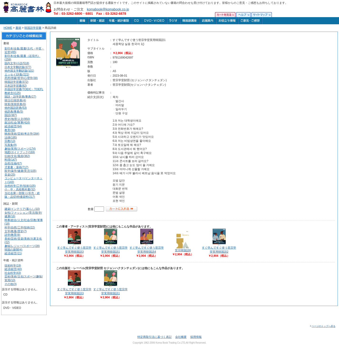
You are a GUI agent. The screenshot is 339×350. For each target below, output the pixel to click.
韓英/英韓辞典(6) (15, 104)
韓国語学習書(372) (16, 82)
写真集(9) (11, 145)
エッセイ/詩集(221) (17, 74)
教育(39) (10, 130)
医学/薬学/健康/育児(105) (20, 171)
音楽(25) (10, 174)
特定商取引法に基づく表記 (154, 337)
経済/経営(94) (13, 126)
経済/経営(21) (13, 253)
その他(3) (11, 284)
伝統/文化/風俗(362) (17, 156)
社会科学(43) (13, 273)
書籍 (18, 28)
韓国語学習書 (32, 28)
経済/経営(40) (13, 269)
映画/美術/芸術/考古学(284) (22, 133)
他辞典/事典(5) (14, 111)
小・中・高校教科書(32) (20, 189)
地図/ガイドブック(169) (20, 152)
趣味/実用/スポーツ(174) (20, 148)
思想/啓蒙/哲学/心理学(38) (21, 78)
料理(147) (11, 159)
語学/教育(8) (12, 235)
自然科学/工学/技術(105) (20, 185)
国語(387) (11, 115)
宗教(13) (10, 141)
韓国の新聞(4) (13, 249)
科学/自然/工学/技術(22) (20, 227)
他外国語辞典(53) (16, 107)
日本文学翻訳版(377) (18, 67)
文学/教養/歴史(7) (16, 231)
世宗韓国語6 (183, 250)
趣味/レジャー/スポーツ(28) (22, 246)
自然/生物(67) (13, 163)
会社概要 (181, 337)
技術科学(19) (13, 265)
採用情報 (196, 337)
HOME (8, 28)
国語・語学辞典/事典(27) (20, 96)
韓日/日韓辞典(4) (15, 100)
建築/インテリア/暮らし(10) (22, 209)
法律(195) (11, 137)
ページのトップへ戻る (322, 326)
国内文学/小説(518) (17, 63)
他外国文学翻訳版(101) (19, 70)
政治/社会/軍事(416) (17, 122)
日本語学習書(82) (16, 85)
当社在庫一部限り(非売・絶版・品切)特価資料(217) (22, 195)
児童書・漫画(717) (16, 167)
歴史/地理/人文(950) (17, 119)
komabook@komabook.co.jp (108, 9)
